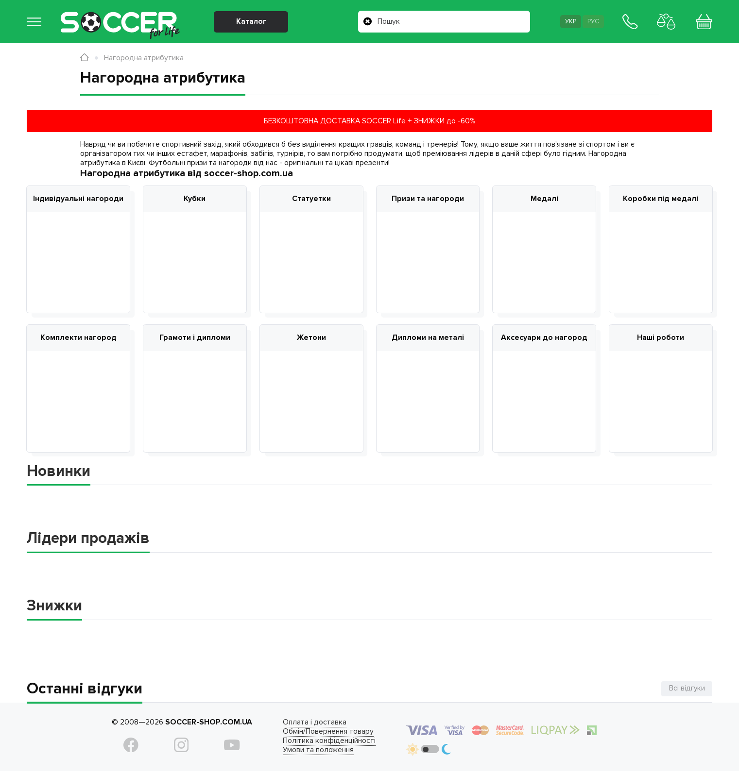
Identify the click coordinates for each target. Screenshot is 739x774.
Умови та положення (313, 752)
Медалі (544, 199)
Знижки (54, 608)
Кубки (195, 199)
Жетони (311, 339)
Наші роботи (660, 339)
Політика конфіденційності (324, 742)
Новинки (58, 473)
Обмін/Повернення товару (323, 733)
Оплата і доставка (310, 724)
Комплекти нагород (78, 339)
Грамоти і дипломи (194, 339)
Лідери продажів (88, 540)
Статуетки (311, 199)
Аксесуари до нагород (544, 339)
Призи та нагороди (428, 199)
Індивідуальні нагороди (78, 199)
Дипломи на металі (428, 339)
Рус (591, 22)
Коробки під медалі (660, 199)
